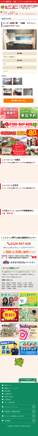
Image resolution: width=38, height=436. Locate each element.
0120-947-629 (19, 243)
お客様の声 (8, 394)
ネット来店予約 (9, 402)
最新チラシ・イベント (12, 388)
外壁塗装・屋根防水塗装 (12, 411)
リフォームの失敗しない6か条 (13, 416)
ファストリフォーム (11, 407)
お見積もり (8, 399)
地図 (34, 257)
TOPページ (8, 385)
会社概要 (7, 420)
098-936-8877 (28, 247)
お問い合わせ (9, 397)
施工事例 (7, 391)
